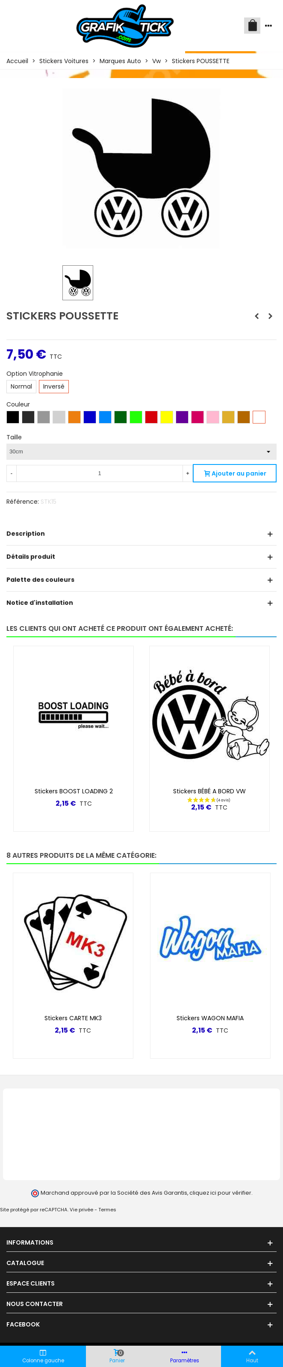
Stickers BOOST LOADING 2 (74, 791)
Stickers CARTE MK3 (73, 1018)
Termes (107, 1209)
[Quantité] (99, 473)
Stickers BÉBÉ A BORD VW (209, 791)
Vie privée (81, 1209)
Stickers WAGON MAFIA (210, 1018)
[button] (255, 855)
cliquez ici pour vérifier (220, 1192)
